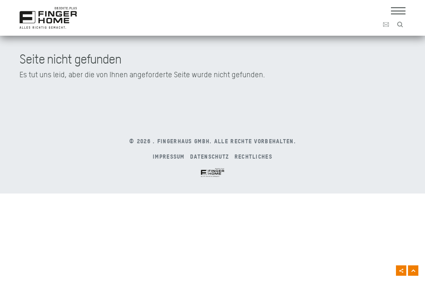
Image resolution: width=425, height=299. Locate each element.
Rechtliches (253, 156)
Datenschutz (209, 156)
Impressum (169, 156)
